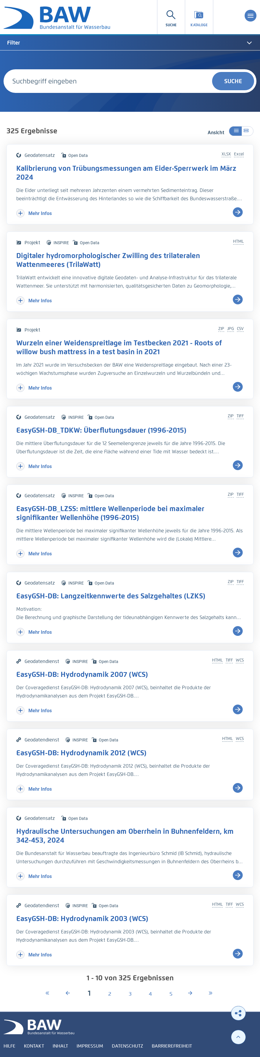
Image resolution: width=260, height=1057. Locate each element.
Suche (233, 81)
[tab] (130, 42)
